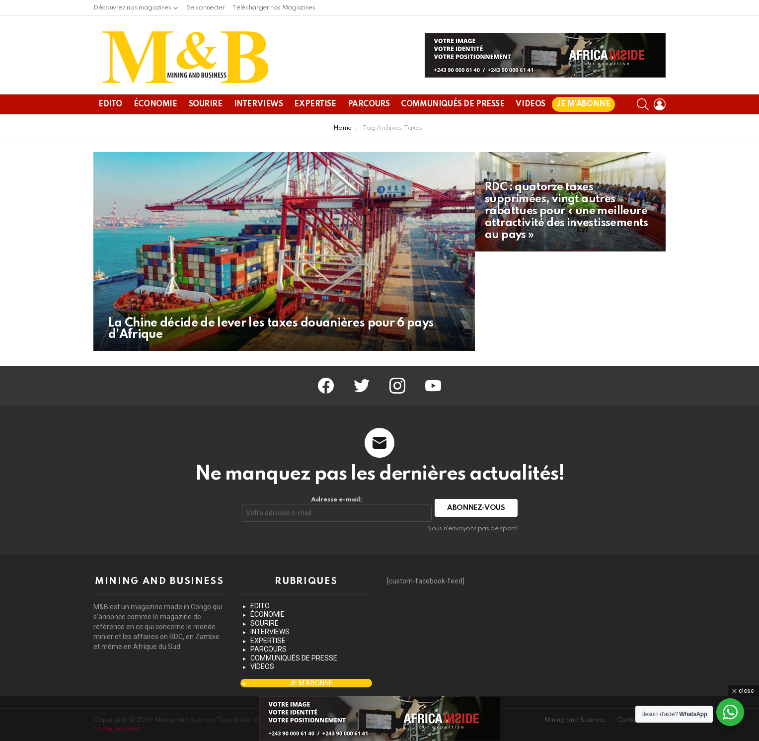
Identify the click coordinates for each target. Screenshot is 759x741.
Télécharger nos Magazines (273, 7)
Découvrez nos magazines (132, 10)
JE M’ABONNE (583, 104)
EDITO (110, 104)
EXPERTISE (315, 104)
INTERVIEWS (258, 104)
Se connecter (206, 7)
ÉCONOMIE (155, 104)
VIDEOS (530, 104)
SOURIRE (206, 104)
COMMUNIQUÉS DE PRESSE (452, 104)
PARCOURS (369, 104)
